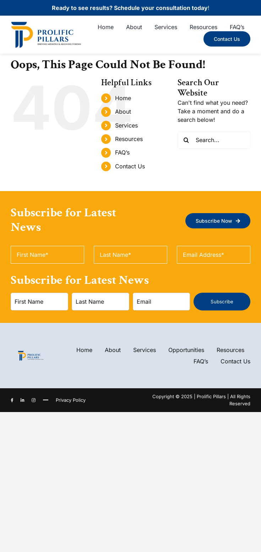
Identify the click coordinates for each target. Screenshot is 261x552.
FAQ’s (122, 152)
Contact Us (130, 166)
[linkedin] (23, 400)
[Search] (186, 140)
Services (126, 125)
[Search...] (214, 140)
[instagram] (34, 400)
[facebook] (12, 400)
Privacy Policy (71, 400)
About (123, 111)
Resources (129, 138)
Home (123, 98)
